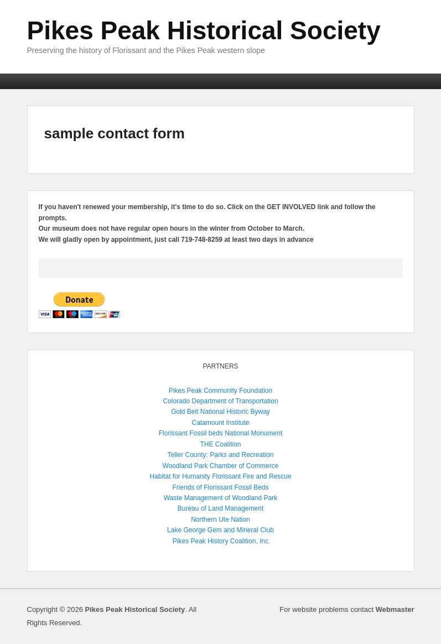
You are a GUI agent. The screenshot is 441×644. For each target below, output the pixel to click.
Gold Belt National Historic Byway (220, 412)
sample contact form (114, 133)
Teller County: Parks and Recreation (220, 455)
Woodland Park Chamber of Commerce (221, 466)
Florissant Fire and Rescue (251, 476)
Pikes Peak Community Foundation (220, 390)
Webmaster (395, 609)
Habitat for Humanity (179, 476)
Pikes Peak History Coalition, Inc (220, 541)
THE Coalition (220, 444)
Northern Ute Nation (220, 519)
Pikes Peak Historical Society (204, 30)
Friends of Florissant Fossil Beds (220, 487)
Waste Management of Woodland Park (220, 498)
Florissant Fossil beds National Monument (220, 433)
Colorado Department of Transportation (220, 401)
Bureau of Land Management (220, 508)
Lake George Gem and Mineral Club (220, 530)
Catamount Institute (220, 423)
